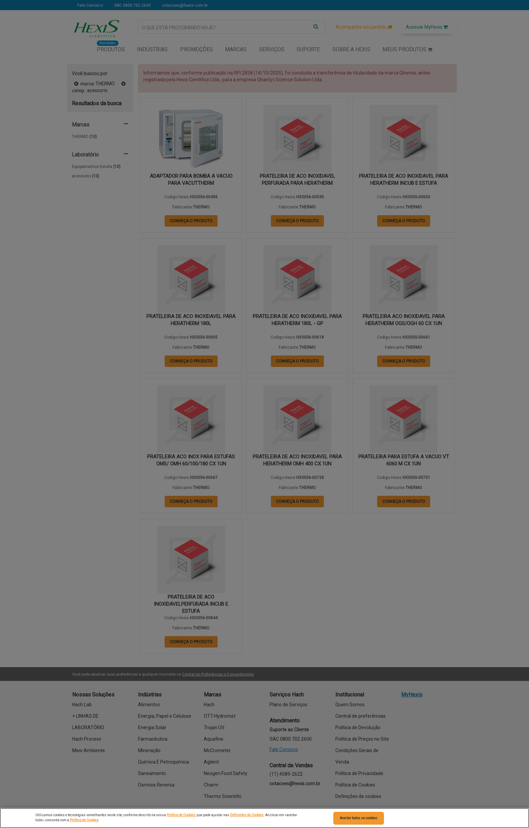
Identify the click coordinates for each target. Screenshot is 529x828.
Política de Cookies (181, 815)
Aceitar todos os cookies (358, 818)
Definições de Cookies (246, 815)
